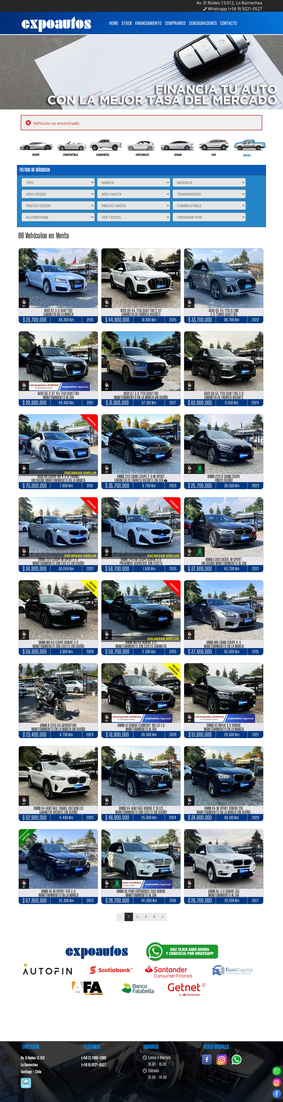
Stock (126, 23)
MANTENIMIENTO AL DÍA (141, 729)
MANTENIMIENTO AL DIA (58, 397)
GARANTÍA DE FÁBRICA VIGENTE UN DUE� (141, 480)
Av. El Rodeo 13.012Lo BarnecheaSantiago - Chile (33, 1065)
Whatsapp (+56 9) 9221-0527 (235, 9)
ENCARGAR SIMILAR (80, 472)
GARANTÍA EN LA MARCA (58, 314)
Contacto (228, 23)
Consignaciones (203, 23)
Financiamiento (148, 23)
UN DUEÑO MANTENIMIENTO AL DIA (223, 563)
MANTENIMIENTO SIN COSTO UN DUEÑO (58, 563)
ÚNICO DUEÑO (224, 480)
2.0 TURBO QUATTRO (223, 314)
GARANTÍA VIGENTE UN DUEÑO (58, 812)
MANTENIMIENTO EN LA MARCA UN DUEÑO (141, 397)
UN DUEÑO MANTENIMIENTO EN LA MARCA (58, 480)
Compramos (175, 23)
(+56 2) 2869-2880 (93, 1058)
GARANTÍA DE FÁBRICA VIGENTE (141, 314)
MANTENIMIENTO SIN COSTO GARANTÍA (141, 646)
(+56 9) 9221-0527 (93, 1064)
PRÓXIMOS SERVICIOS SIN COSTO (141, 563)
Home (113, 23)
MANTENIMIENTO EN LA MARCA (224, 646)
